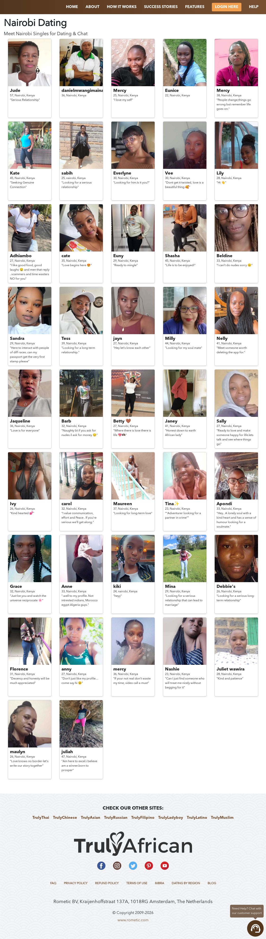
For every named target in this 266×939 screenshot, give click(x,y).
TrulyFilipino (142, 818)
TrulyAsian (90, 818)
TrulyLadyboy (170, 818)
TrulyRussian (115, 818)
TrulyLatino (197, 818)
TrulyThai (40, 818)
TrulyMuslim (222, 818)
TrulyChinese (65, 818)
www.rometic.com (133, 920)
